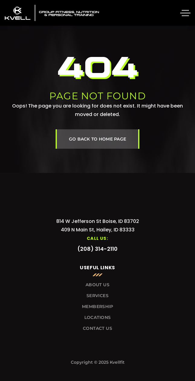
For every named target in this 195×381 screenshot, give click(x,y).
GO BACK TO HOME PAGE (97, 139)
